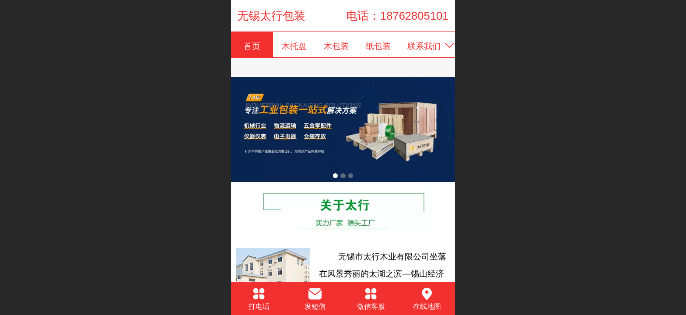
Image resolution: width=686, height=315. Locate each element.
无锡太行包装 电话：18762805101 (342, 16)
